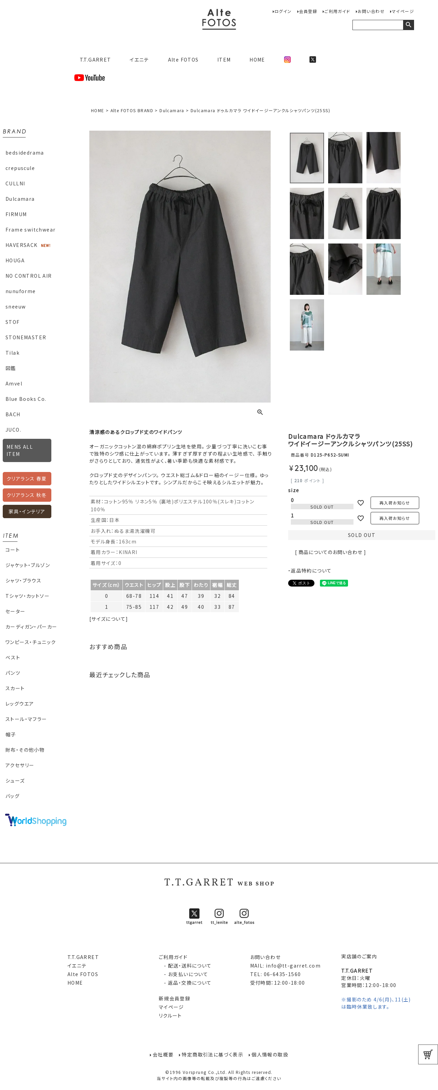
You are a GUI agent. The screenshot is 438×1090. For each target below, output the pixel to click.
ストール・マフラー (26, 718)
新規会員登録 (174, 998)
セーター (15, 611)
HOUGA (15, 260)
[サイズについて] (108, 618)
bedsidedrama (24, 152)
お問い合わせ (371, 11)
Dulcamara (20, 198)
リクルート (170, 1015)
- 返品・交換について (185, 982)
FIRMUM (16, 214)
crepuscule (20, 168)
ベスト (12, 657)
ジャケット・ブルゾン (27, 565)
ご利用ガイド (337, 11)
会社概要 (163, 1054)
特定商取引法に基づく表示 (212, 1054)
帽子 (10, 734)
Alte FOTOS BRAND (132, 110)
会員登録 (308, 11)
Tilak (12, 352)
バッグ (12, 795)
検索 (408, 25)
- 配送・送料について (185, 965)
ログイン (283, 11)
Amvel (13, 383)
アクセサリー (19, 765)
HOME (257, 59)
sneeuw (15, 306)
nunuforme (20, 291)
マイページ (403, 11)
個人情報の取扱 (270, 1054)
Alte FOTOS (183, 59)
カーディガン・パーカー (31, 626)
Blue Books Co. (26, 398)
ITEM (224, 59)
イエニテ (139, 59)
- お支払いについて (183, 974)
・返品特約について (310, 570)
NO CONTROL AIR (28, 275)
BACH (13, 414)
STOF (12, 321)
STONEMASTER (25, 337)
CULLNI (15, 183)
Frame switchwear (30, 229)
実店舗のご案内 (359, 956)
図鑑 (10, 368)
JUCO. (13, 429)
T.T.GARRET (92, 59)
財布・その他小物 (24, 749)
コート (12, 549)
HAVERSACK (21, 244)
